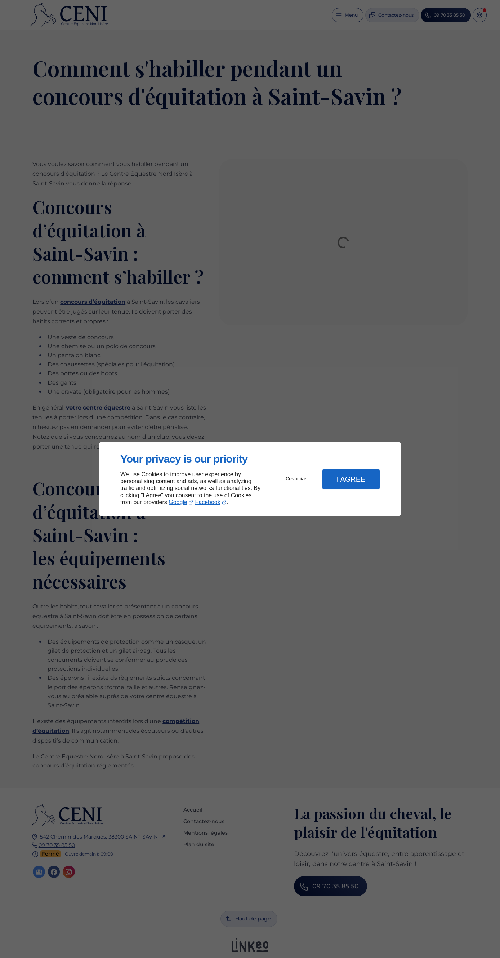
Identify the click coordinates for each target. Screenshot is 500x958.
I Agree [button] (350, 479)
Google (178, 502)
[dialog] (250, 479)
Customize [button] (296, 478)
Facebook (207, 502)
